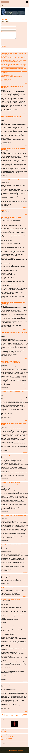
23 (14, 715)
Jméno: (2, 24)
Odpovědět (25, 83)
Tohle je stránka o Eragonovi (6, 738)
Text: (2, 31)
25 (17, 715)
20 (9, 715)
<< (3, 744)
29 (24, 715)
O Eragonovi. (3, 739)
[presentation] (8, 42)
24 (16, 715)
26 (19, 715)
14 (21, 713)
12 (18, 713)
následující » (25, 714)
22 (12, 715)
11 (16, 713)
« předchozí (3, 714)
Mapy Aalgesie (4, 731)
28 (22, 715)
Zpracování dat (20, 750)
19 (7, 715)
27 (21, 715)
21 (11, 715)
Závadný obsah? (13, 750)
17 (4, 715)
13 (19, 713)
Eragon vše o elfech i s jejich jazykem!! (10, 5)
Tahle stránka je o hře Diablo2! (7, 736)
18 (6, 715)
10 (14, 713)
